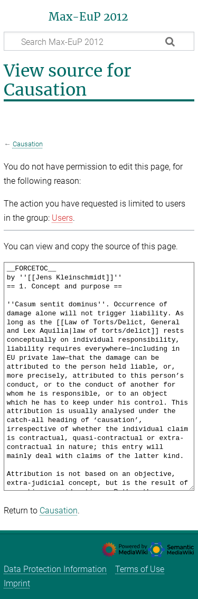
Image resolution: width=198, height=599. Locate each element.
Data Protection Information (55, 569)
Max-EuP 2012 (88, 17)
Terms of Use (139, 569)
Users (62, 218)
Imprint (17, 583)
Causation (28, 144)
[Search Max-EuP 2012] (99, 41)
